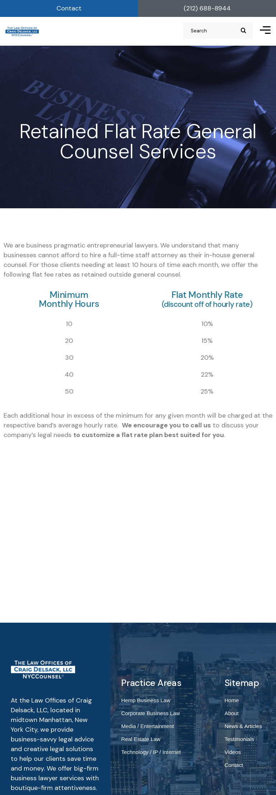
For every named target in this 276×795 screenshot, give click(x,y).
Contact (69, 8)
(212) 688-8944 (207, 8)
